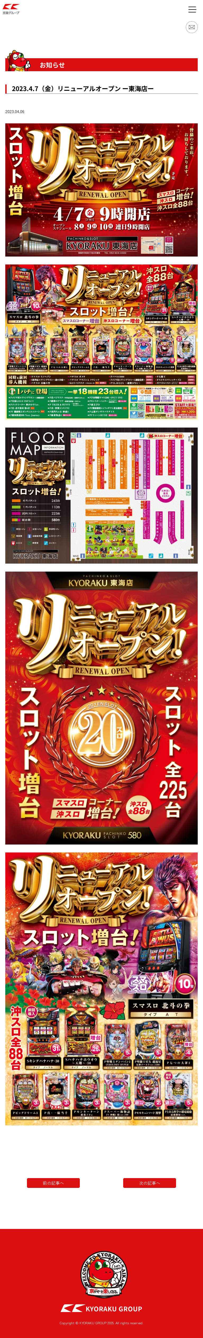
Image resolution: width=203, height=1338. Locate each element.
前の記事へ (53, 1183)
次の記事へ (149, 1183)
